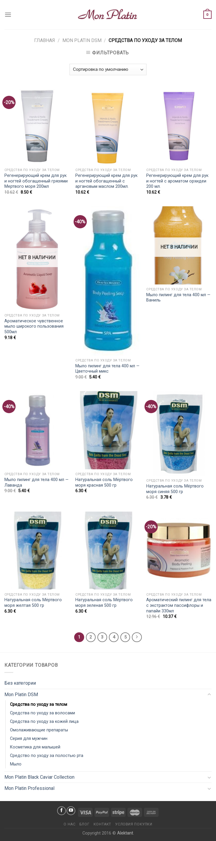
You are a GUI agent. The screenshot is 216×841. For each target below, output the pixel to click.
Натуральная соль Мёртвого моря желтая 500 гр (33, 602)
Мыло (15, 764)
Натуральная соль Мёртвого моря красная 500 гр (104, 482)
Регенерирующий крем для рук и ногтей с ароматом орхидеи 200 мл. (177, 181)
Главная (44, 40)
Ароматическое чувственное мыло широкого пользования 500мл (34, 326)
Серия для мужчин (28, 738)
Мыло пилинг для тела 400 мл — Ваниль (178, 297)
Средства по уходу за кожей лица (44, 721)
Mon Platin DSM (82, 40)
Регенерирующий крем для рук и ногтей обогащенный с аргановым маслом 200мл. (106, 181)
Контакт (102, 824)
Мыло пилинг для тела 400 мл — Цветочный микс (107, 368)
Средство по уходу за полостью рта (46, 755)
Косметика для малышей (35, 747)
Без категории (20, 683)
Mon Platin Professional (29, 788)
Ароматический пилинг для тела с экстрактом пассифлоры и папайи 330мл (178, 605)
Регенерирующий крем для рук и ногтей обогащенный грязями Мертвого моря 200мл (36, 181)
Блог (84, 824)
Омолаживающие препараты (39, 730)
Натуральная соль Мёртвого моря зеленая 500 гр (104, 602)
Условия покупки (133, 824)
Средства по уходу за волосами (42, 713)
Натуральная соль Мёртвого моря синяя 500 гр (175, 489)
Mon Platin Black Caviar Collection (39, 777)
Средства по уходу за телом (38, 704)
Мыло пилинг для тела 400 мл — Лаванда (36, 482)
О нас (69, 824)
